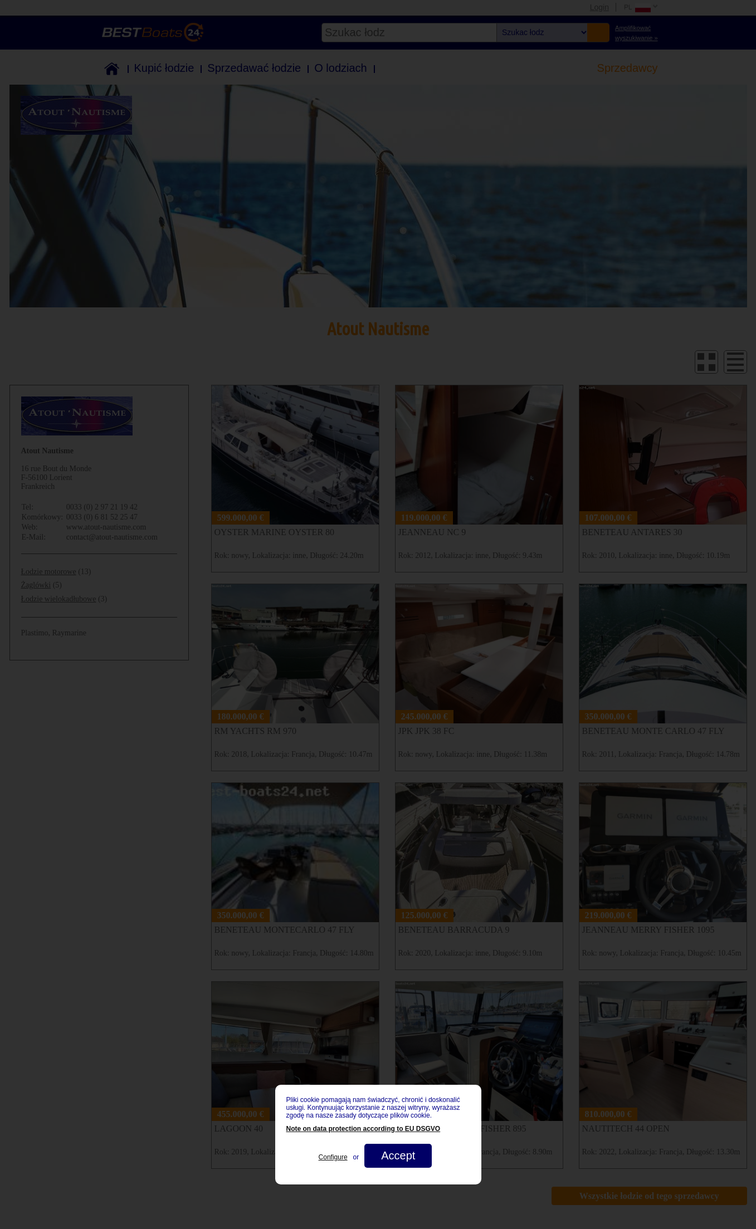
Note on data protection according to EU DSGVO (363, 1129)
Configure (333, 1157)
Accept (398, 1155)
